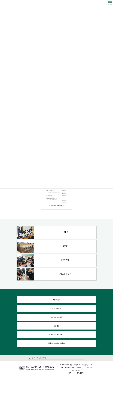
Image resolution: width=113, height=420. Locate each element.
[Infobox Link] (56, 232)
